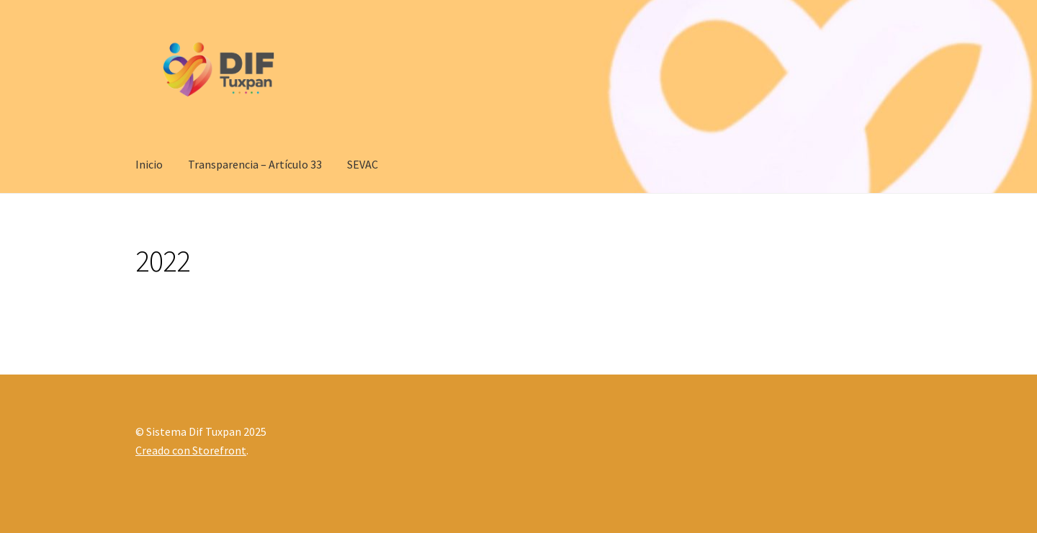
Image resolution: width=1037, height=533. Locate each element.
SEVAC (362, 164)
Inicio (149, 164)
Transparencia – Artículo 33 (255, 164)
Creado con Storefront (190, 450)
